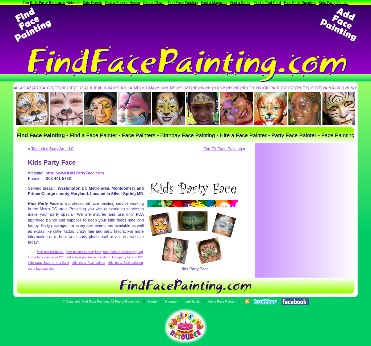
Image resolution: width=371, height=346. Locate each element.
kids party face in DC (127, 257)
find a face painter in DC (46, 257)
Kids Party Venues (334, 3)
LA (130, 88)
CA (42, 88)
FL (77, 88)
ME (136, 88)
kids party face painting (125, 263)
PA (273, 88)
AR (35, 88)
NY (229, 88)
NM (223, 88)
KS (116, 88)
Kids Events (92, 3)
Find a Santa (240, 3)
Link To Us (192, 301)
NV (201, 88)
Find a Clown (153, 3)
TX (305, 88)
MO (180, 88)
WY (354, 88)
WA (332, 88)
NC (236, 88)
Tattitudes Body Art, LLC (52, 149)
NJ (215, 88)
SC (284, 88)
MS (172, 88)
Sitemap (170, 301)
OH (251, 88)
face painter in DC (50, 252)
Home (152, 301)
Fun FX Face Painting (222, 149)
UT (311, 88)
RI (278, 88)
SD (292, 88)
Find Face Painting (183, 3)
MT (187, 88)
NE (194, 88)
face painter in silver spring (123, 252)
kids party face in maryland (48, 263)
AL (16, 88)
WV (340, 88)
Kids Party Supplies (300, 3)
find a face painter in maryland (88, 257)
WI (347, 88)
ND (244, 88)
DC (63, 88)
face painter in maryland (83, 252)
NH (208, 88)
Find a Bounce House (122, 3)
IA (110, 88)
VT (318, 88)
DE (71, 88)
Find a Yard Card (267, 3)
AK (22, 88)
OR (266, 88)
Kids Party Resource (48, 3)
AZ (29, 88)
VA (325, 88)
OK (258, 88)
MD (144, 88)
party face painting (41, 268)
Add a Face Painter (221, 301)
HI (90, 88)
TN (298, 88)
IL (100, 88)
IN (105, 88)
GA (84, 88)
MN (165, 88)
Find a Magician (214, 3)
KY (123, 88)
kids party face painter (88, 263)
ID (95, 88)
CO (50, 88)
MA (152, 88)
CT (57, 88)
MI (159, 88)
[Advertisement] (185, 24)
